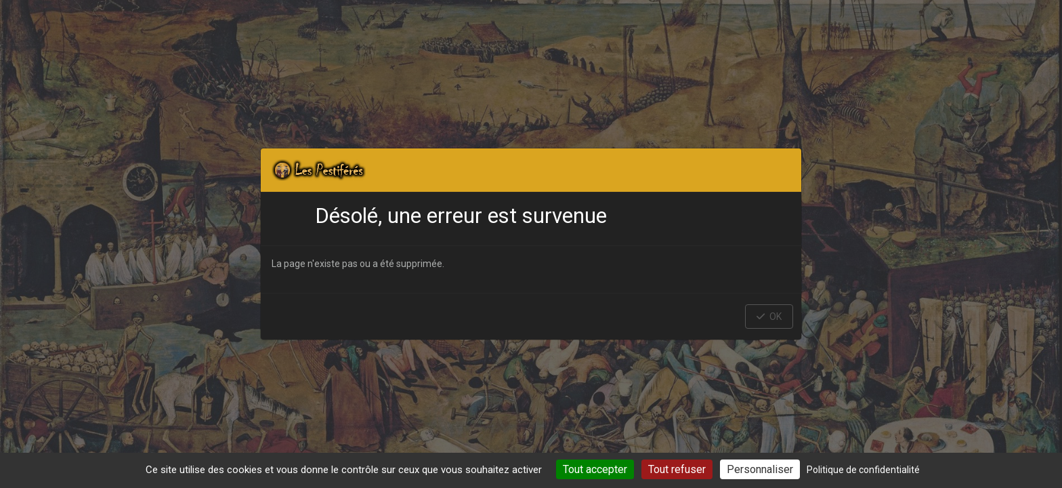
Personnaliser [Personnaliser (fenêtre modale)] (760, 469)
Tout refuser (677, 469)
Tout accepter (595, 469)
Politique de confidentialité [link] (863, 469)
